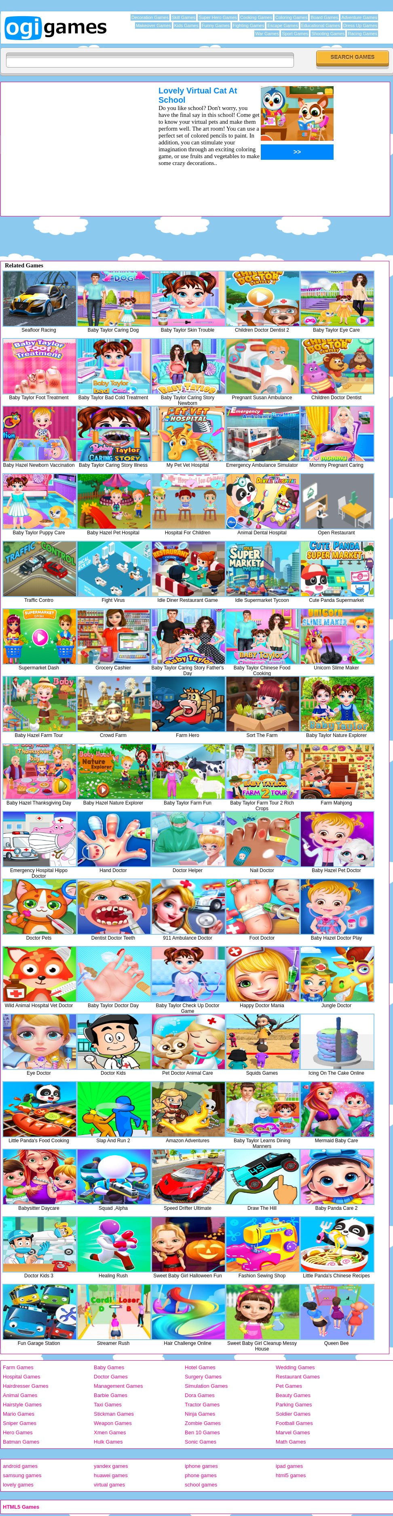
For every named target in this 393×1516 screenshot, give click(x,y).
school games (201, 1485)
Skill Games (184, 17)
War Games (267, 33)
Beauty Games (293, 1395)
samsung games (22, 1475)
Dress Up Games (360, 25)
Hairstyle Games (22, 1405)
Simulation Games (206, 1386)
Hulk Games (108, 1442)
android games (20, 1466)
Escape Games (282, 25)
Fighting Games (248, 25)
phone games (201, 1475)
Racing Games (362, 33)
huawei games (111, 1475)
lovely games (18, 1485)
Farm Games (18, 1367)
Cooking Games (256, 17)
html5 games (291, 1475)
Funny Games (216, 25)
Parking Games (294, 1405)
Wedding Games (295, 1367)
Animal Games (20, 1395)
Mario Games (18, 1414)
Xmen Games (110, 1432)
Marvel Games (293, 1432)
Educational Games (320, 25)
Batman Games (21, 1442)
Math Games (291, 1442)
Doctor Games (111, 1377)
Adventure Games (359, 17)
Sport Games (295, 33)
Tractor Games (202, 1405)
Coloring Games (291, 17)
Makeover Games (153, 25)
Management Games (118, 1386)
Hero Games (18, 1432)
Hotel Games (200, 1367)
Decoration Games (150, 17)
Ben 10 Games (202, 1432)
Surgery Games (203, 1377)
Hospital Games (21, 1377)
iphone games (201, 1466)
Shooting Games (327, 33)
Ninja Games (200, 1414)
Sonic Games (200, 1442)
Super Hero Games (218, 17)
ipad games (289, 1466)
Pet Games (289, 1386)
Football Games (294, 1423)
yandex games (111, 1466)
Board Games (324, 17)
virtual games (109, 1485)
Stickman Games (114, 1414)
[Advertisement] (196, 236)
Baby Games (109, 1367)
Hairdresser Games (26, 1386)
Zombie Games (203, 1423)
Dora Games (200, 1395)
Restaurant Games (298, 1377)
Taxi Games (108, 1405)
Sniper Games (19, 1423)
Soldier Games (293, 1414)
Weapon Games (113, 1423)
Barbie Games (110, 1395)
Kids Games (186, 25)
